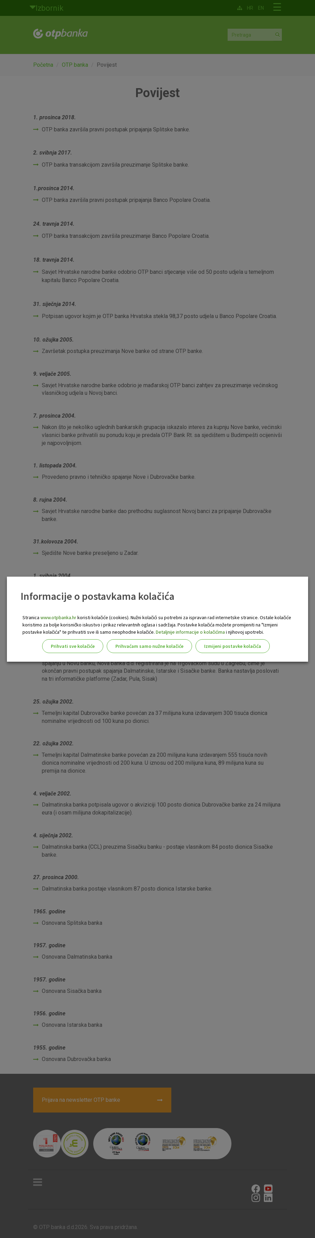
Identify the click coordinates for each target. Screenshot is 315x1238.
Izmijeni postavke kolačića (232, 646)
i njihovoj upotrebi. (244, 632)
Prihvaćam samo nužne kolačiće (149, 646)
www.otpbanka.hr (58, 617)
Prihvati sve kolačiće (73, 646)
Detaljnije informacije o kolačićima (190, 632)
